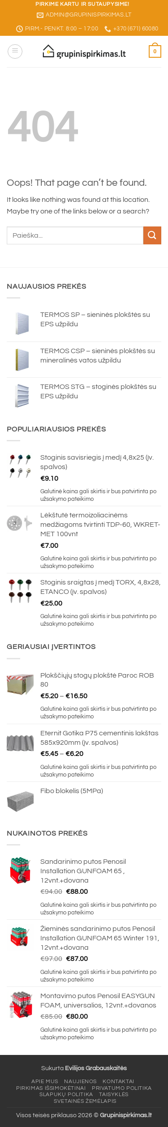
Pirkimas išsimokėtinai (51, 1088)
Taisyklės (114, 1094)
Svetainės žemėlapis (85, 1101)
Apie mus (44, 1081)
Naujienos (80, 1081)
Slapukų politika (66, 1094)
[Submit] (152, 235)
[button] (15, 51)
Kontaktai (118, 1081)
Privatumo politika (122, 1088)
